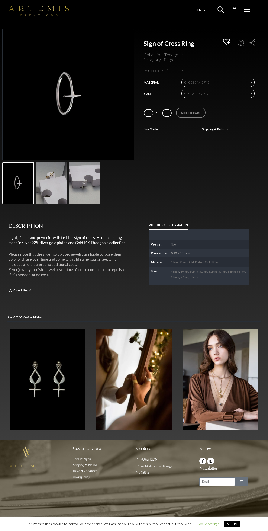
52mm (213, 271)
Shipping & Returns (215, 129)
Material (151, 82)
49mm (184, 271)
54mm (232, 271)
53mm (222, 271)
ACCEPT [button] (232, 524)
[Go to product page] (47, 379)
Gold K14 (211, 262)
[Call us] (137, 472)
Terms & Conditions (85, 470)
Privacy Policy (81, 476)
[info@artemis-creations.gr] (137, 465)
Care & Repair (22, 290)
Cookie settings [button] (208, 524)
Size (147, 93)
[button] (227, 42)
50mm (194, 271)
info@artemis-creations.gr (156, 465)
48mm (175, 271)
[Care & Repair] (10, 290)
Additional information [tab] (168, 225)
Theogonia (174, 54)
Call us (145, 472)
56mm (175, 277)
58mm (194, 277)
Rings (168, 59)
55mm (241, 271)
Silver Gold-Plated (191, 262)
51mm (203, 271)
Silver (174, 262)
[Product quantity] (156, 113)
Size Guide (151, 129)
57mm (184, 277)
